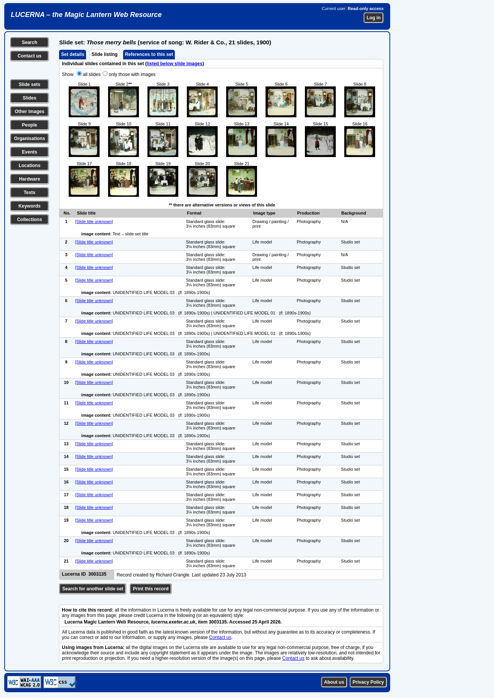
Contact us (29, 56)
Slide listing (104, 54)
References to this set (149, 54)
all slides (92, 74)
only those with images (132, 74)
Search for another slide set (92, 589)
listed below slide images (174, 63)
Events (29, 152)
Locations (30, 165)
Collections (29, 219)
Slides (29, 98)
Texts (29, 192)
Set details (72, 54)
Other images (29, 111)
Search (29, 42)
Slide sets (29, 84)
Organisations (29, 138)
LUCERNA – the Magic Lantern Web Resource (86, 15)
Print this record (151, 589)
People (29, 125)
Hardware (29, 179)
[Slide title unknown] (94, 221)
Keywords (30, 206)
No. (67, 213)
